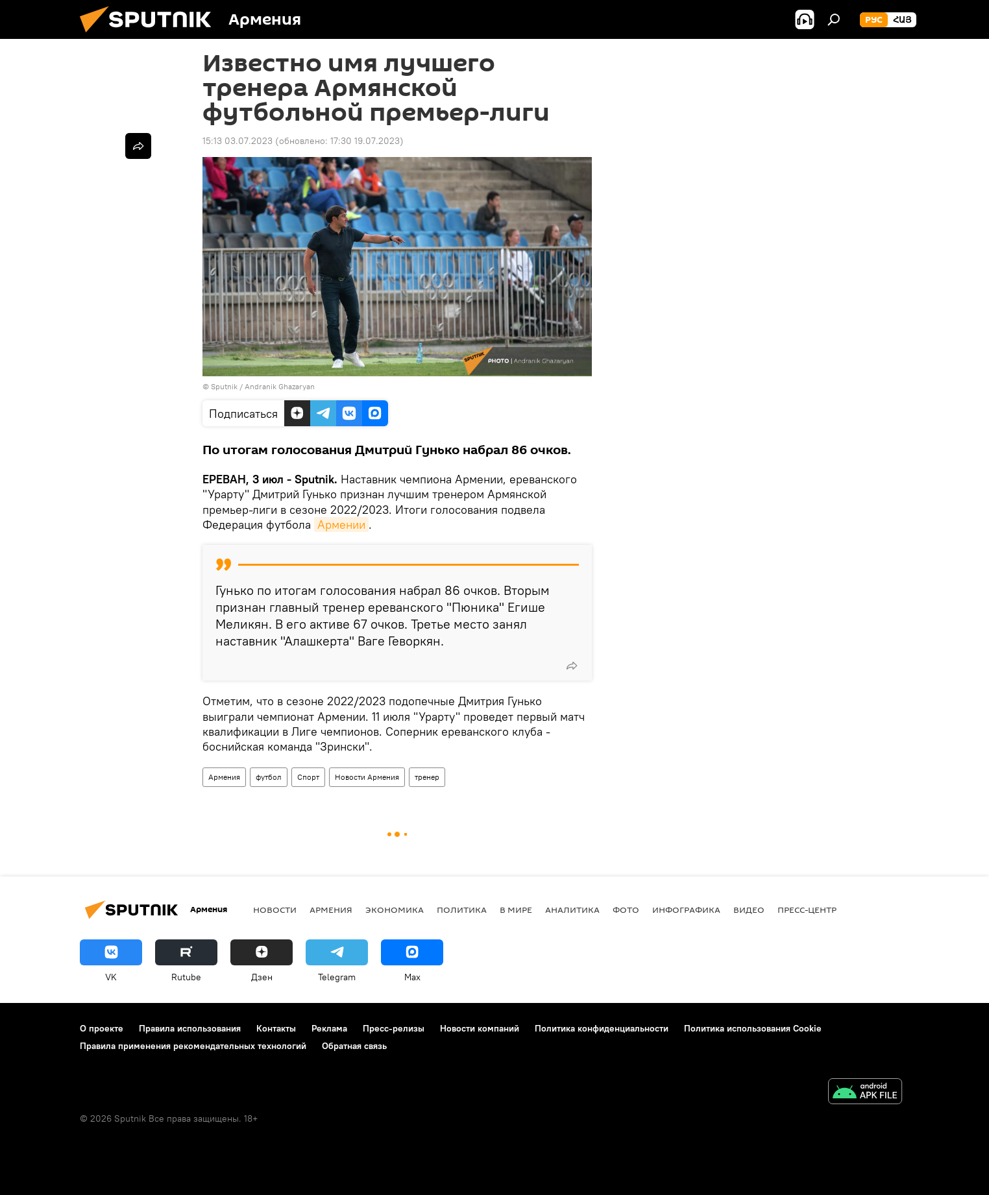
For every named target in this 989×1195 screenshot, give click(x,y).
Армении (341, 524)
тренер (427, 777)
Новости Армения (367, 777)
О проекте (101, 1028)
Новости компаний (479, 1028)
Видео (748, 909)
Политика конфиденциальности (601, 1028)
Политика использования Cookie (753, 1028)
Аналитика (572, 909)
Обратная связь (354, 1046)
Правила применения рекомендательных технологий (193, 1046)
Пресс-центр (806, 909)
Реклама (329, 1028)
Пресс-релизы (393, 1028)
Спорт (308, 777)
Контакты (276, 1028)
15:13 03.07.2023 (237, 141)
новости (275, 909)
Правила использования (190, 1028)
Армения (224, 777)
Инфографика (686, 909)
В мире (516, 909)
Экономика (394, 909)
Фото (626, 909)
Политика (462, 909)
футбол (269, 777)
